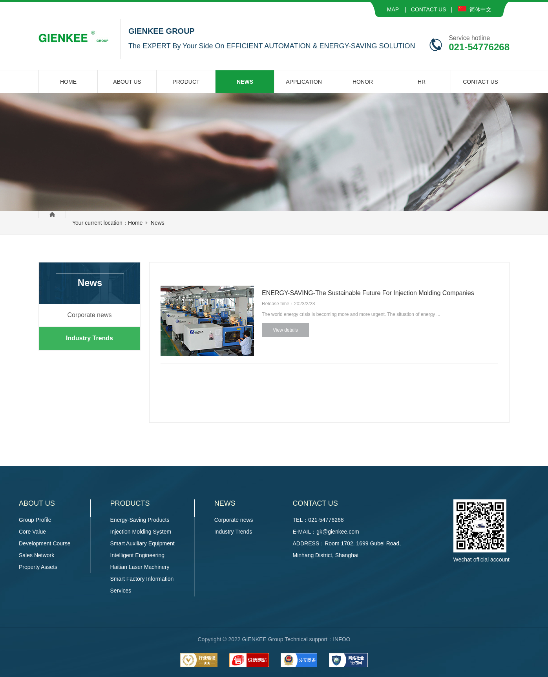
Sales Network (36, 555)
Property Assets (38, 567)
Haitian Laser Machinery (140, 567)
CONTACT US (428, 9)
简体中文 (474, 9)
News (157, 223)
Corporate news (90, 315)
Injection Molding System (141, 531)
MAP (393, 9)
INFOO (341, 639)
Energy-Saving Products (140, 520)
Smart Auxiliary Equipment (142, 543)
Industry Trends (89, 338)
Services (121, 590)
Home (135, 223)
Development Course (45, 543)
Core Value (32, 531)
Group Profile (35, 520)
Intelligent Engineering (137, 555)
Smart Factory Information (142, 579)
